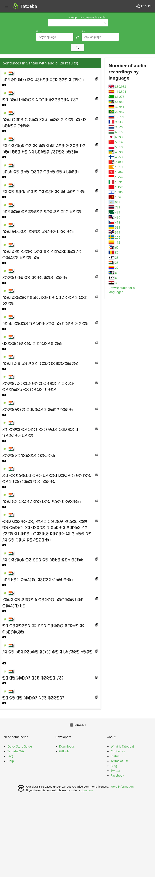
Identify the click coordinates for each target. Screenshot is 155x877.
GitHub (64, 751)
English (144, 6)
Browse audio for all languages (122, 290)
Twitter (115, 771)
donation (87, 790)
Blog (114, 766)
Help (74, 17)
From (39, 31)
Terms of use (120, 761)
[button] (77, 37)
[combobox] (54, 37)
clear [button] (104, 23)
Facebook (117, 775)
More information (122, 786)
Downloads (67, 746)
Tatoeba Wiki (16, 751)
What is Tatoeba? (122, 746)
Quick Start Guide (19, 746)
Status (115, 756)
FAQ (10, 756)
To (83, 31)
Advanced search (94, 17)
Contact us (118, 751)
